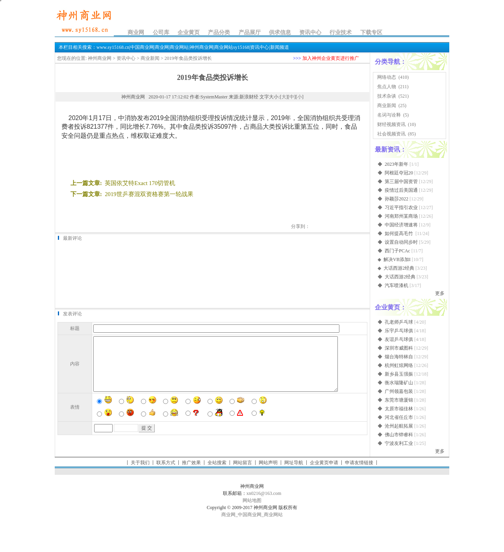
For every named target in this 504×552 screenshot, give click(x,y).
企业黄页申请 (324, 462)
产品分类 (219, 32)
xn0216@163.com (264, 493)
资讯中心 (310, 32)
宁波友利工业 (399, 443)
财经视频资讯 (391, 124)
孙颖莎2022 (396, 199)
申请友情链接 (359, 462)
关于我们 (140, 462)
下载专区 (371, 32)
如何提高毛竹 (399, 233)
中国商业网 (249, 514)
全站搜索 (217, 462)
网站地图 (252, 500)
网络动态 (386, 77)
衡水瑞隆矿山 (399, 382)
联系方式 (165, 462)
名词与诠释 (389, 115)
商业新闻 (150, 58)
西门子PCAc (397, 251)
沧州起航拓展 (399, 426)
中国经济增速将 (401, 225)
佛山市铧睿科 (399, 434)
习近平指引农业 (401, 207)
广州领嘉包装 (399, 391)
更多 (440, 293)
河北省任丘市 (399, 417)
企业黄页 (189, 32)
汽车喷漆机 (396, 285)
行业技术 (341, 32)
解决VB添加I (397, 259)
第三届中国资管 (401, 181)
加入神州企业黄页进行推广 (330, 58)
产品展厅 (250, 32)
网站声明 (268, 462)
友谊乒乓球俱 (399, 339)
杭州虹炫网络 (399, 365)
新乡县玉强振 (399, 374)
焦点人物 (386, 86)
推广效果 (191, 462)
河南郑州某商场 (401, 216)
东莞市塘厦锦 (399, 400)
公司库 (161, 32)
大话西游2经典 (399, 268)
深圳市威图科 (399, 348)
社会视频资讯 (391, 134)
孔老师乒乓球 (399, 322)
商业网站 (273, 514)
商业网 (136, 32)
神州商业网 (99, 58)
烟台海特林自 (399, 356)
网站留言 (242, 462)
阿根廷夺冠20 (399, 173)
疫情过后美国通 (401, 190)
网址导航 (293, 462)
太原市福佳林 (399, 408)
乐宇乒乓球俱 (399, 330)
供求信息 (280, 32)
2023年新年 (396, 164)
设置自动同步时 (401, 242)
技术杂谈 (386, 96)
